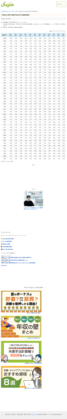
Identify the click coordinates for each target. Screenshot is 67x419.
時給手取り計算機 (6, 244)
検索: (51, 31)
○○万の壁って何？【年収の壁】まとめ (33, 338)
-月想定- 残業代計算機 (7, 246)
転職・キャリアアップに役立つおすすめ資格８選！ (33, 388)
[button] (7, 35)
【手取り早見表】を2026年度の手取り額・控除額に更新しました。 (14, 260)
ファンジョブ (34, 414)
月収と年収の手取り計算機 (8, 238)
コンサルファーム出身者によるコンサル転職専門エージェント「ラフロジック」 (33, 208)
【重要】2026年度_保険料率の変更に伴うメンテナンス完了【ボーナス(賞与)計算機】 (18, 262)
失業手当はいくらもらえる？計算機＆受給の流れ (33, 363)
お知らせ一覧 (3, 265)
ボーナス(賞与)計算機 (7, 241)
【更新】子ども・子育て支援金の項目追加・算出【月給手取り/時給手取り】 (16, 257)
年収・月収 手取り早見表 (8, 249)
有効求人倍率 (15, 11)
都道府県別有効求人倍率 (6, 11)
